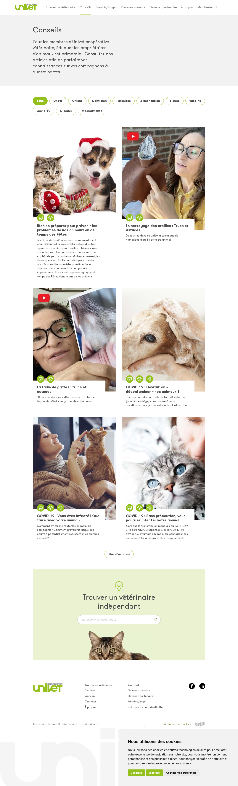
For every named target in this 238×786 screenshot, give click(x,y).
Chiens (77, 101)
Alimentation (150, 101)
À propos (187, 7)
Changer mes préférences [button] (181, 772)
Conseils (85, 7)
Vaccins (195, 101)
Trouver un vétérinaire (60, 7)
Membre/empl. (207, 7)
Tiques (175, 101)
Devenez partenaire (163, 7)
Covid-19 (43, 111)
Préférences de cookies (177, 724)
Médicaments (92, 111)
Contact (133, 685)
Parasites (123, 101)
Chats (57, 101)
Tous (40, 101)
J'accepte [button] (136, 772)
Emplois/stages (106, 7)
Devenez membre (133, 7)
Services (90, 690)
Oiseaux (66, 111)
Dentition (99, 101)
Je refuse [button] (154, 772)
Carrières (91, 701)
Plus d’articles (119, 554)
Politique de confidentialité (145, 707)
